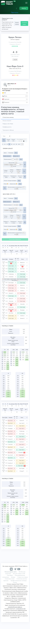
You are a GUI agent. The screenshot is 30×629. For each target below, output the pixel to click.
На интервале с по (21, 140)
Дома (5, 152)
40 (14, 144)
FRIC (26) (3, 277)
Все (16, 152)
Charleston (11, 276)
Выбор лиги (16, 156)
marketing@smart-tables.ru (15, 607)
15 (7, 144)
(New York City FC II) (15, 68)
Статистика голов (9, 579)
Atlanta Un (22, 262)
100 (19, 144)
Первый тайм (8, 140)
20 (9, 144)
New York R (21, 423)
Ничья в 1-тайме (20, 176)
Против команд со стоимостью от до (16, 188)
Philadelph (22, 310)
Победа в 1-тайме (6, 176)
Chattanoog (11, 274)
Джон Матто (11, 83)
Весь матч (4, 140)
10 (4, 144)
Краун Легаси (15, 37)
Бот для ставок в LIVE (19, 573)
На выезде (10, 152)
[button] (16, 8)
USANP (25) (3, 283)
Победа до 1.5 (5, 171)
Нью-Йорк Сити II (15, 66)
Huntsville (22, 271)
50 (16, 144)
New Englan (11, 282)
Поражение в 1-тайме (13, 176)
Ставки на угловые (22, 577)
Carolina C (22, 290)
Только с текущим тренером (10, 180)
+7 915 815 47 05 (20, 609)
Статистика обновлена (15, 239)
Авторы (13, 577)
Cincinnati (11, 301)
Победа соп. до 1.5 (11, 171)
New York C (10, 420)
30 (11, 144)
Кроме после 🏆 (13, 184)
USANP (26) (3, 262)
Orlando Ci (11, 293)
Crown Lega (11, 265)
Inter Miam (22, 268)
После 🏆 (6, 184)
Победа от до (18, 171)
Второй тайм (13, 140)
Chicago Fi (10, 436)
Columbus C (10, 425)
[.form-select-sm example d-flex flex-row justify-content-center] (12, 164)
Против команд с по (11, 159)
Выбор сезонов (7, 156)
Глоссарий (10, 575)
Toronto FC (22, 420)
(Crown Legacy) (15, 39)
